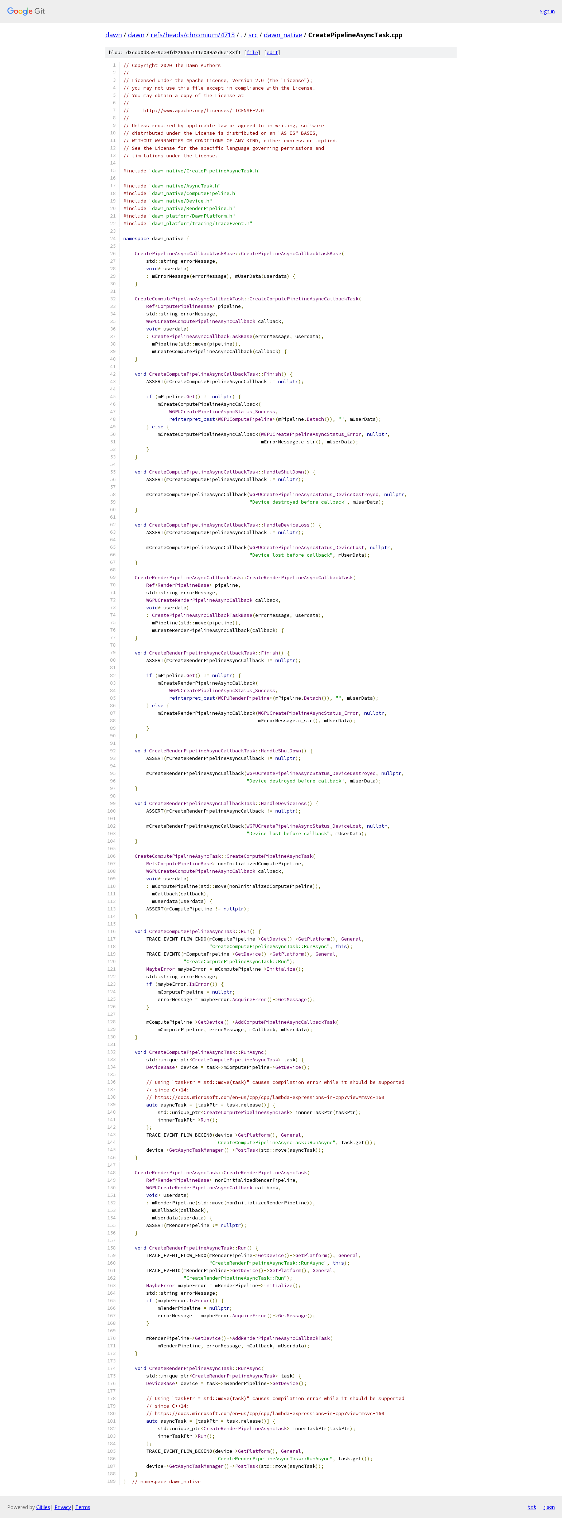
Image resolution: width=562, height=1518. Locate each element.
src (253, 34)
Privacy (62, 1507)
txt (532, 1507)
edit (272, 52)
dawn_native (283, 34)
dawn (113, 34)
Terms (82, 1507)
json (549, 1507)
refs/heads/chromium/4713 (193, 34)
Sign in (547, 11)
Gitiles (43, 1507)
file (252, 52)
